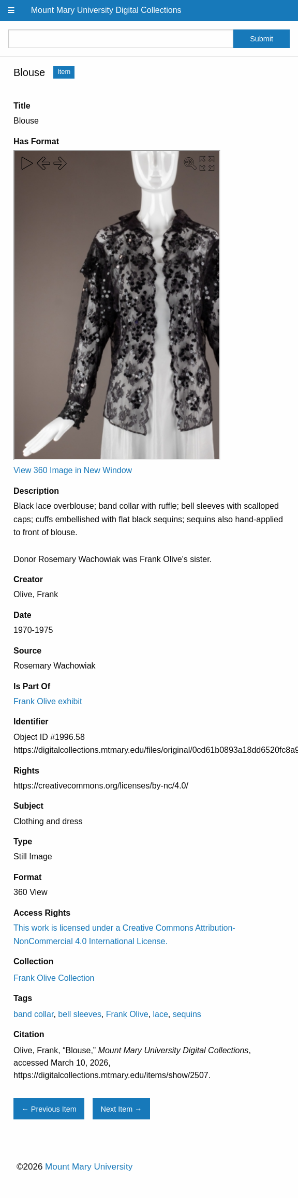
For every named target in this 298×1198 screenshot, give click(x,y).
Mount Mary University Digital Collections (106, 10)
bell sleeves (79, 1014)
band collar (33, 1014)
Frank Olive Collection (54, 978)
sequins (187, 1014)
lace (160, 1014)
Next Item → (121, 1109)
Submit (261, 39)
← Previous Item (48, 1109)
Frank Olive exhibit (47, 701)
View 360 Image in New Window (72, 470)
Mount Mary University (88, 1167)
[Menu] (11, 10)
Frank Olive (127, 1014)
